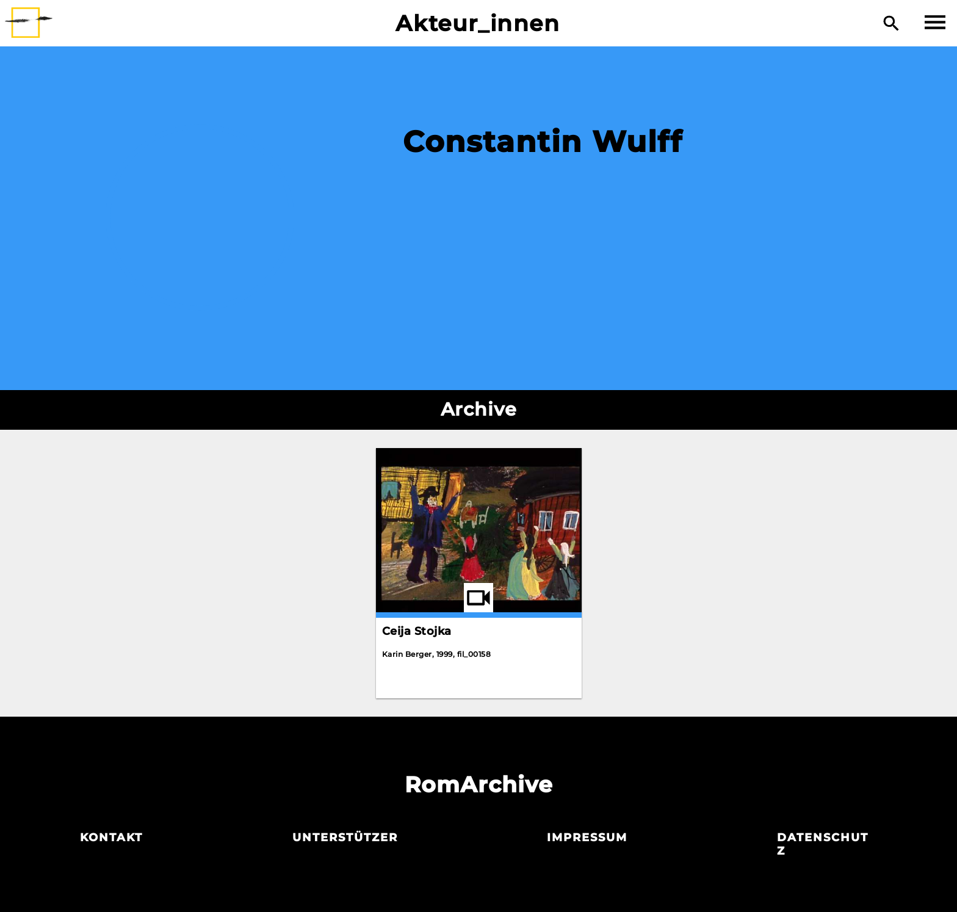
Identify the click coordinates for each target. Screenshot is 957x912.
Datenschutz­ (823, 844)
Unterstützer (345, 837)
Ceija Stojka (417, 631)
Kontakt (111, 837)
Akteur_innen (477, 23)
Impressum (587, 837)
